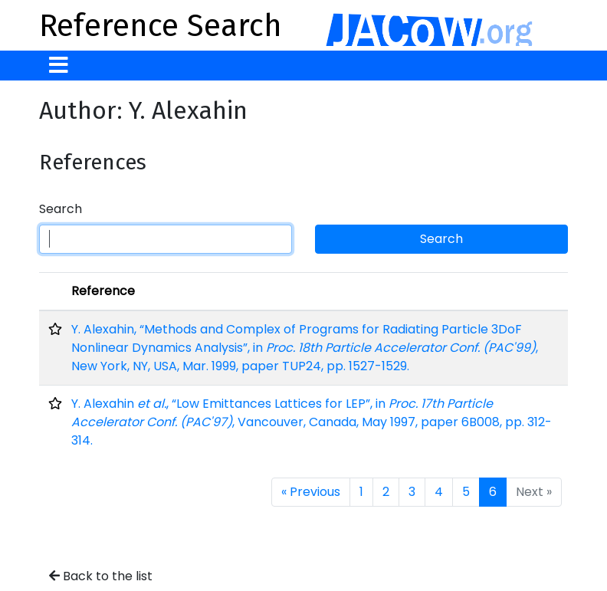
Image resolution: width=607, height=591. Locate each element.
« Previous (310, 492)
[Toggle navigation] (58, 65)
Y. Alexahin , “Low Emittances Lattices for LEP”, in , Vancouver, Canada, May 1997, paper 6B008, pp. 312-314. (311, 422)
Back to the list (101, 576)
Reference (103, 291)
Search (60, 209)
